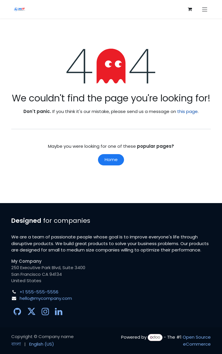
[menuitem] (16, 344)
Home (111, 159)
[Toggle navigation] (205, 9)
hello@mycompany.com (46, 298)
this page (187, 111)
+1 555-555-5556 (39, 292)
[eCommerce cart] (190, 9)
